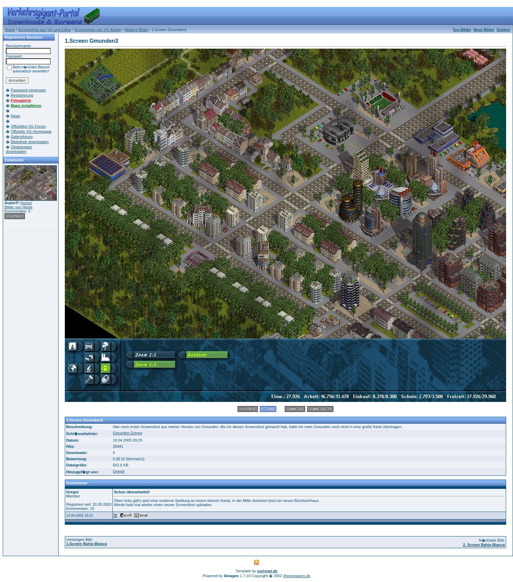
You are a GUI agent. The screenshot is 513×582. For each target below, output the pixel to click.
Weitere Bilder (136, 30)
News (15, 116)
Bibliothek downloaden (30, 142)
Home (10, 30)
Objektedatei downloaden (19, 149)
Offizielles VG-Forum (28, 126)
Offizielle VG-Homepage (31, 131)
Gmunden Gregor (127, 433)
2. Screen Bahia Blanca (484, 545)
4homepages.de (296, 576)
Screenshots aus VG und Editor (44, 30)
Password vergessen (28, 90)
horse (26, 203)
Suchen (503, 30)
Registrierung (22, 95)
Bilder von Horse (18, 207)
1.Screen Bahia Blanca (86, 544)
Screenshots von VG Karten (97, 30)
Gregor (118, 471)
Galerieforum (22, 137)
